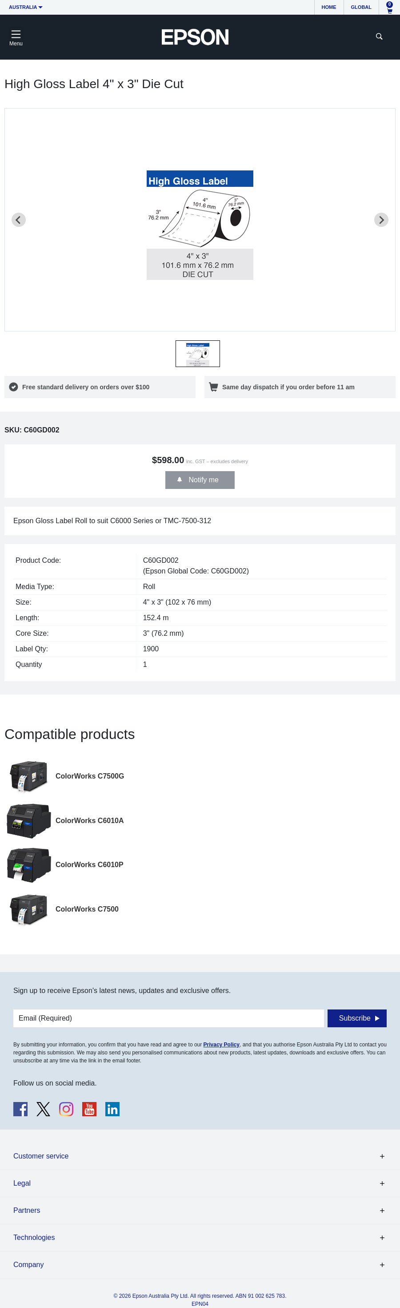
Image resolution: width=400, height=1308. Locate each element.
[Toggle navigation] (16, 37)
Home (329, 7)
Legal (22, 1183)
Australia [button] (23, 7)
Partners (26, 1210)
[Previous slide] (19, 220)
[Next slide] (381, 220)
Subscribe (355, 1018)
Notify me (203, 480)
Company (28, 1264)
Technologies (34, 1237)
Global (361, 7)
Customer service (40, 1156)
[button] (198, 353)
